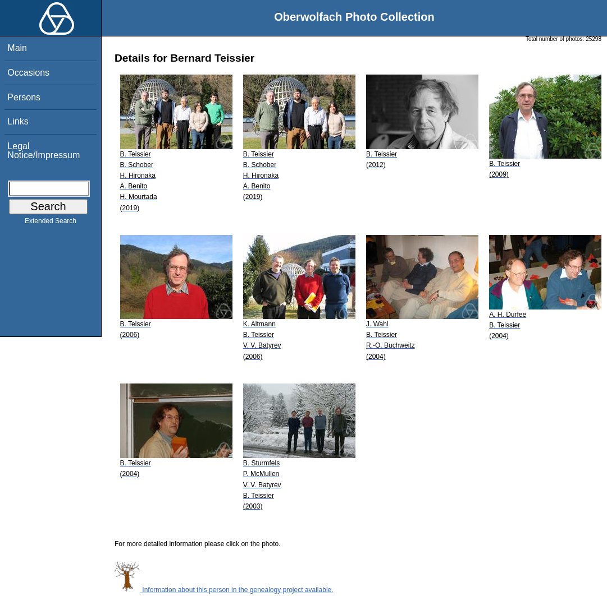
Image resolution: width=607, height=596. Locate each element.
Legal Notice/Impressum (43, 150)
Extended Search (50, 223)
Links (17, 121)
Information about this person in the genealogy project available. (224, 590)
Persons (23, 97)
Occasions (28, 72)
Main (17, 48)
